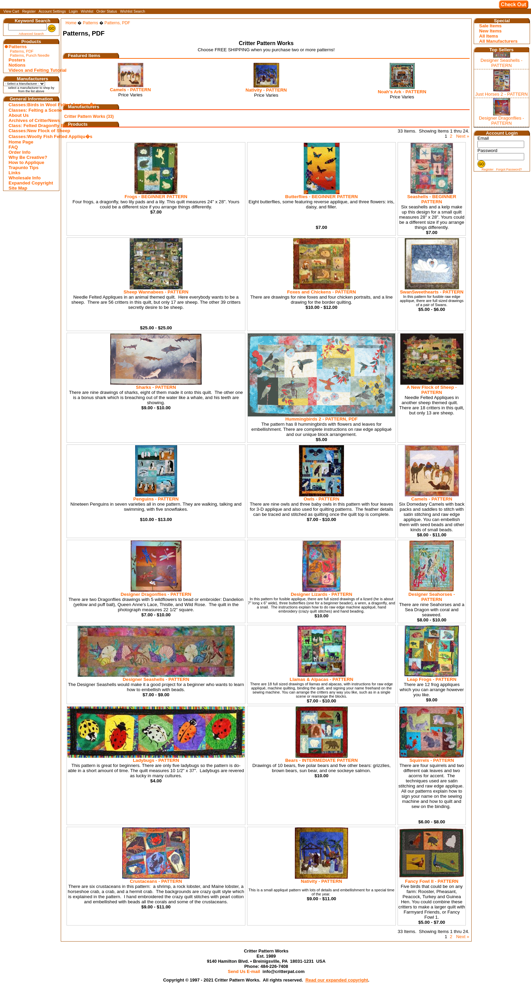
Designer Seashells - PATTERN (501, 63)
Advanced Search (31, 34)
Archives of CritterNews (32, 120)
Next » (462, 136)
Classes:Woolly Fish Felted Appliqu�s (32, 136)
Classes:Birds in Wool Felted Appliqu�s (32, 104)
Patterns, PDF (21, 51)
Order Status (106, 11)
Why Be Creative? (28, 157)
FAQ (13, 147)
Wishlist (87, 11)
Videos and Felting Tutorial (32, 70)
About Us (19, 115)
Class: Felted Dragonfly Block (32, 125)
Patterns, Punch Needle (29, 55)
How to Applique (26, 162)
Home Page (21, 142)
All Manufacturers (498, 41)
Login (73, 11)
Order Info (19, 152)
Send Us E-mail (244, 971)
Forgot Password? (509, 169)
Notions (17, 65)
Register (29, 11)
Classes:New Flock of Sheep (32, 130)
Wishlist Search (132, 11)
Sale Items (490, 25)
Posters (17, 60)
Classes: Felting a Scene (32, 110)
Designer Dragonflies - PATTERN (501, 120)
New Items (490, 30)
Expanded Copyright (31, 183)
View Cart (11, 11)
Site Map (18, 188)
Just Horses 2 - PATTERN (501, 94)
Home (71, 22)
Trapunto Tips (24, 167)
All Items (488, 36)
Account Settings (52, 11)
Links (14, 172)
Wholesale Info (25, 177)
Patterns (18, 46)
